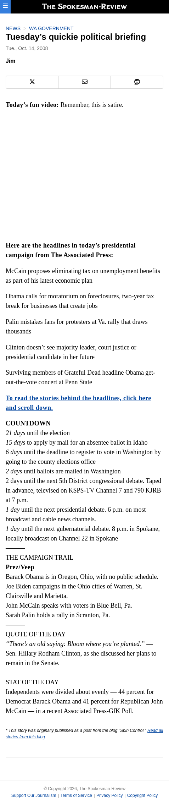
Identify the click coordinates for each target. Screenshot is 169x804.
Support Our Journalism (33, 795)
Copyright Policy (142, 795)
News (13, 28)
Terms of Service (76, 795)
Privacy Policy (109, 795)
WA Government (51, 28)
